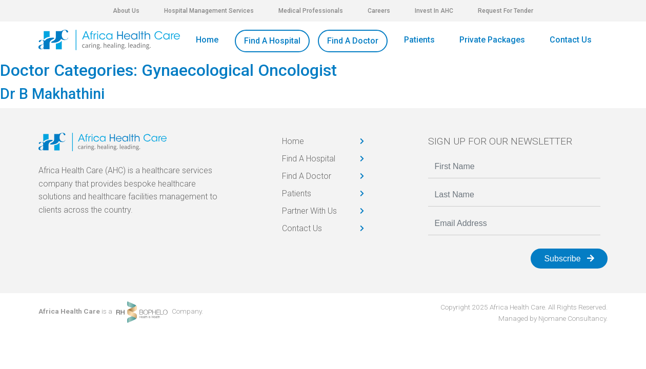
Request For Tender (505, 10)
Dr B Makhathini (52, 93)
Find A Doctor (352, 41)
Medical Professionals (310, 10)
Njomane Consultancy (572, 318)
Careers (379, 10)
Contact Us (571, 40)
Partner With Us (309, 211)
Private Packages (492, 40)
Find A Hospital (272, 41)
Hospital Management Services (209, 10)
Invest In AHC (434, 10)
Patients (419, 40)
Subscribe (569, 258)
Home (207, 40)
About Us (126, 10)
